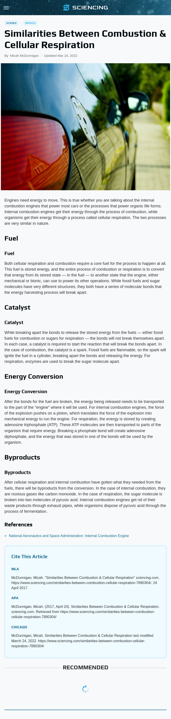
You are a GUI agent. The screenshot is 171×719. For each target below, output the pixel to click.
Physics (30, 23)
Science (11, 23)
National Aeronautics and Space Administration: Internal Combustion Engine (69, 536)
